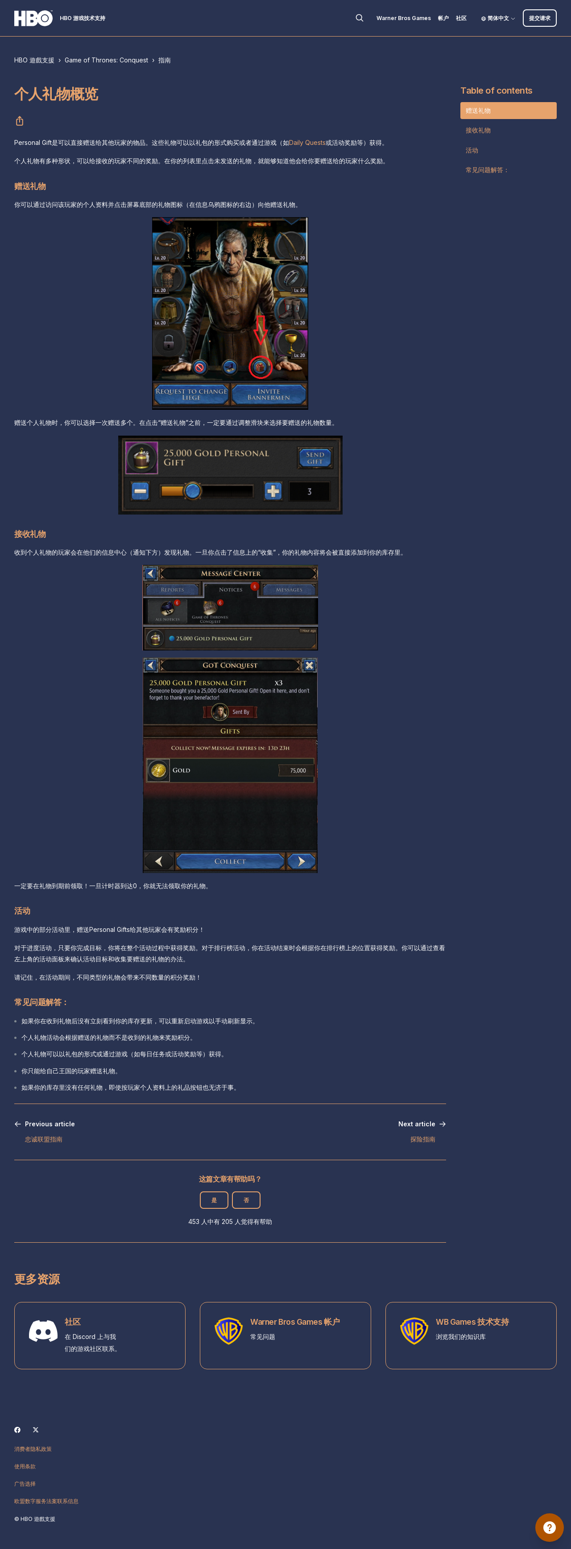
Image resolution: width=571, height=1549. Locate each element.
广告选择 (25, 1483)
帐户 (443, 18)
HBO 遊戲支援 (34, 60)
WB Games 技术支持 (472, 1322)
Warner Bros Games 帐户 (294, 1322)
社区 (461, 18)
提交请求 (539, 18)
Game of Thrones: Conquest (106, 60)
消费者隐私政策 (33, 1449)
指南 (164, 60)
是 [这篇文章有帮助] (214, 1200)
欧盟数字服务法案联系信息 (46, 1501)
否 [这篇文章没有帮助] (246, 1200)
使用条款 (25, 1466)
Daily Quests (307, 142)
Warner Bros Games (404, 18)
